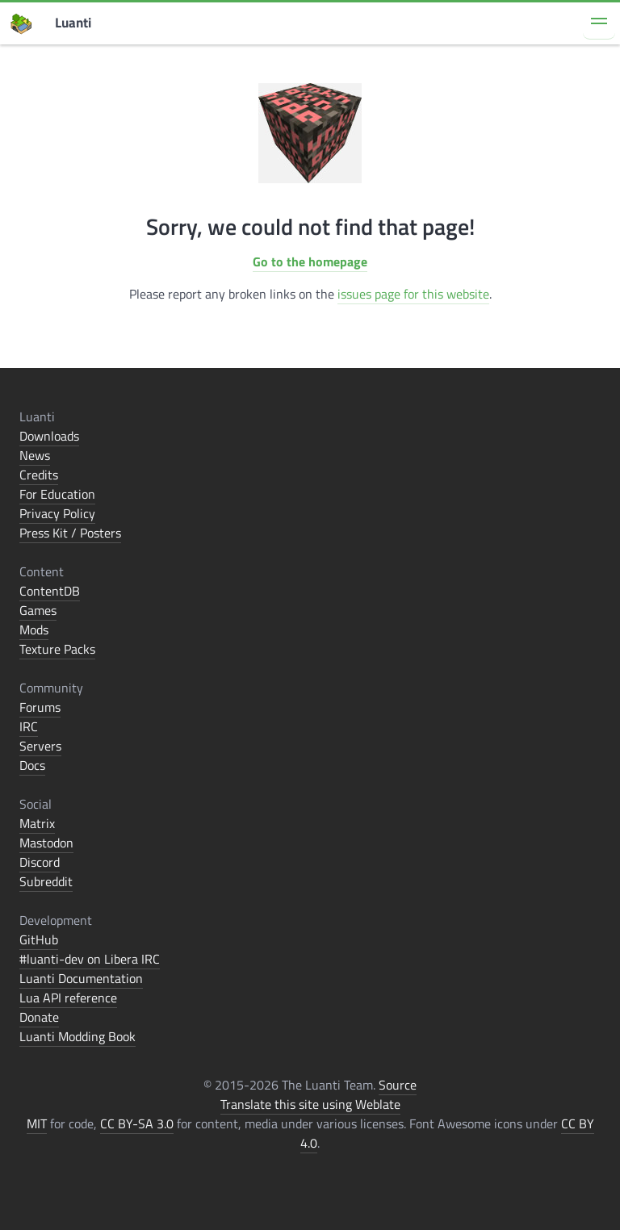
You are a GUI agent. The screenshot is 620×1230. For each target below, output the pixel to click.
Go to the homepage (310, 261)
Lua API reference (68, 997)
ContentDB (49, 590)
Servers (40, 745)
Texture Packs (57, 649)
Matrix (37, 823)
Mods (33, 629)
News (34, 455)
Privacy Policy (57, 513)
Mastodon (46, 842)
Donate (39, 1017)
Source (398, 1084)
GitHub (38, 939)
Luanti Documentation (81, 978)
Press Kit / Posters (70, 532)
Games (38, 610)
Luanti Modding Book (77, 1036)
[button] (599, 23)
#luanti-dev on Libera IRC (89, 959)
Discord (39, 862)
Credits (38, 474)
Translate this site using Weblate (310, 1104)
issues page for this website (413, 293)
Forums (40, 707)
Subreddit (46, 881)
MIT (37, 1123)
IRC (28, 726)
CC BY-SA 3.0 (137, 1123)
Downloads (49, 436)
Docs (32, 765)
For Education (57, 494)
